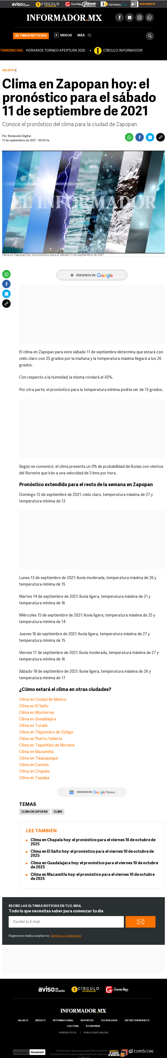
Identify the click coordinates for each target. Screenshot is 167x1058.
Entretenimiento (137, 1020)
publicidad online (96, 1033)
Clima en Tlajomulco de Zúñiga (46, 732)
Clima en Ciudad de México (42, 700)
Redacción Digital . (20, 136)
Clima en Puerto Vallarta (40, 739)
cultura (73, 1026)
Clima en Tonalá (33, 726)
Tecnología (109, 1020)
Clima (58, 812)
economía (93, 1026)
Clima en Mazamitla (36, 752)
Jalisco (8, 70)
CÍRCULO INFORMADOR (122, 50)
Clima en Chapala (34, 772)
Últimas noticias (31, 35)
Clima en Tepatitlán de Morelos (47, 745)
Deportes (86, 1020)
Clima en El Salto (34, 706)
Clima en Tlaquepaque (38, 758)
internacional (63, 1020)
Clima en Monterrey (36, 713)
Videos (63, 35)
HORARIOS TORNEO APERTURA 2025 (55, 50)
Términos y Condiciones (65, 936)
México (40, 1020)
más (84, 35)
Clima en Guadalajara (37, 719)
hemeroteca (67, 1033)
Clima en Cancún (34, 765)
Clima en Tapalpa (34, 778)
